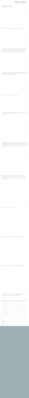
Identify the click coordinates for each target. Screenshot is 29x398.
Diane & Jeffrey (6, 324)
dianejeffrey (20, 2)
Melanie (6, 298)
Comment (25, 298)
